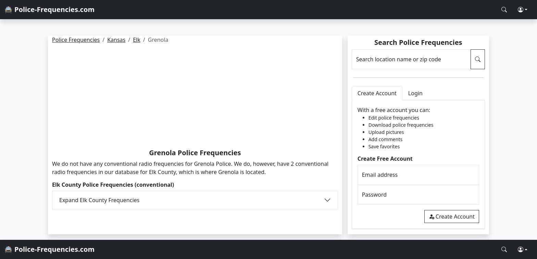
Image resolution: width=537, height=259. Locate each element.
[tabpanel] (418, 164)
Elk (136, 40)
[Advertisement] (195, 97)
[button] (522, 9)
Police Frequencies (76, 40)
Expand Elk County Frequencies (99, 200)
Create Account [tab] (377, 93)
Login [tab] (415, 93)
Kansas (116, 40)
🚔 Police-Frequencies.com (49, 9)
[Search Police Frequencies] (504, 9)
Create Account (452, 216)
